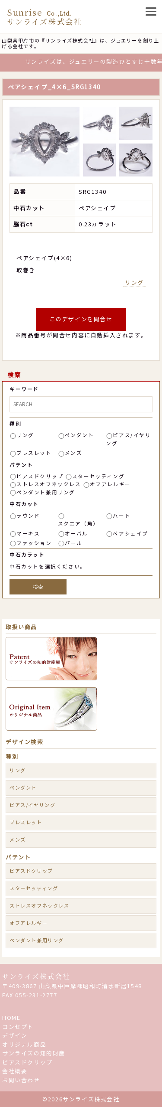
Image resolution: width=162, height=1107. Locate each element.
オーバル (76, 533)
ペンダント (79, 434)
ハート (121, 515)
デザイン (14, 1035)
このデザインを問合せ (81, 319)
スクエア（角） (78, 523)
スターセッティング (98, 476)
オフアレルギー (110, 483)
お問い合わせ (21, 1080)
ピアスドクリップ (40, 476)
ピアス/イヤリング (32, 804)
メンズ (74, 452)
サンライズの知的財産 (33, 1053)
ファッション (34, 542)
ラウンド (28, 515)
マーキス (28, 533)
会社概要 (14, 1071)
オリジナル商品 (24, 1044)
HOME (11, 1017)
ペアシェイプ (130, 533)
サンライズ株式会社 (36, 976)
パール (74, 542)
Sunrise (44, 16)
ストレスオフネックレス (48, 483)
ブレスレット (34, 452)
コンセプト (18, 1026)
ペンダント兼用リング (45, 492)
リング (134, 282)
